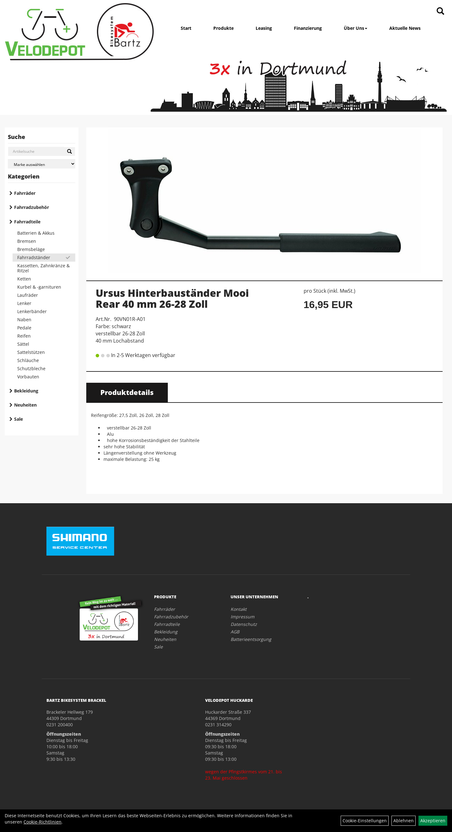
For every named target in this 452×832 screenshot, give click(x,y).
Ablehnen (403, 821)
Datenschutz (244, 624)
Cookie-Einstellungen (365, 821)
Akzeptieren (432, 821)
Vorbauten (28, 377)
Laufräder (27, 295)
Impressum (242, 617)
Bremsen (26, 241)
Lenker (24, 303)
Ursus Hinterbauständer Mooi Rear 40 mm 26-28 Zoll (172, 298)
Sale (18, 419)
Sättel (23, 344)
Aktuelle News (405, 28)
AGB (235, 632)
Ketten (24, 279)
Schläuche (28, 360)
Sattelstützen (31, 352)
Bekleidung (26, 391)
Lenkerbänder (32, 311)
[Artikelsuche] (440, 11)
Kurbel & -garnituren (39, 287)
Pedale (24, 328)
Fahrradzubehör (31, 207)
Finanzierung (308, 28)
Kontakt (239, 609)
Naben (24, 320)
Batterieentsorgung (251, 639)
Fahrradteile (27, 222)
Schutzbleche (31, 368)
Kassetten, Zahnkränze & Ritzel (43, 268)
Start (186, 28)
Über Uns (355, 28)
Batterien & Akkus (36, 233)
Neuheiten (25, 405)
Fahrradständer (33, 257)
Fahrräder (24, 193)
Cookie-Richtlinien (42, 822)
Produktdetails (127, 392)
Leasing (264, 28)
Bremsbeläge (31, 249)
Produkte (223, 28)
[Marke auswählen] (41, 163)
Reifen (24, 336)
